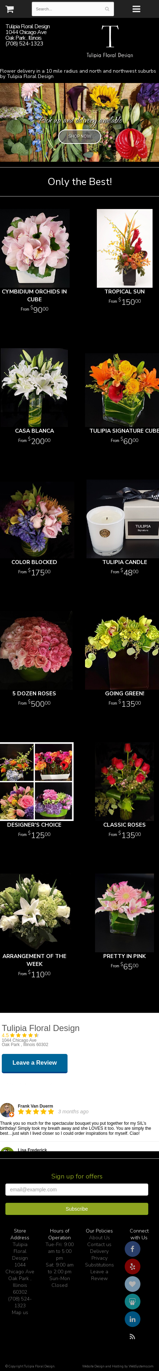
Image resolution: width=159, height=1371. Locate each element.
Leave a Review (99, 1275)
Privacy (99, 1258)
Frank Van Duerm (35, 1106)
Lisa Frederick (32, 1150)
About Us (99, 1237)
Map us (20, 1312)
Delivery (99, 1251)
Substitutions (99, 1264)
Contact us (99, 1244)
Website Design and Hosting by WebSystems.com (118, 1366)
